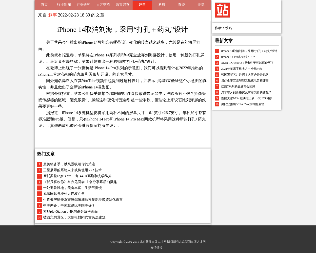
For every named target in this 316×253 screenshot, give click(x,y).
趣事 (142, 4)
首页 (44, 4)
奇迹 (181, 4)
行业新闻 (64, 4)
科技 (161, 4)
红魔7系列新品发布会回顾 (238, 86)
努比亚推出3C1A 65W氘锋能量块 (242, 104)
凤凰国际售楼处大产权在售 (64, 194)
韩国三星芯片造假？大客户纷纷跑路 (245, 74)
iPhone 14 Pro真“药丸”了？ (238, 57)
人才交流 (103, 4)
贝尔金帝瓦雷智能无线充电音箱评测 (245, 80)
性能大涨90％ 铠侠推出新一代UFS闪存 (246, 98)
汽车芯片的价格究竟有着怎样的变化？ (246, 92)
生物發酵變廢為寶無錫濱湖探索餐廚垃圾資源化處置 (83, 200)
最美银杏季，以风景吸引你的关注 (69, 164)
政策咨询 (123, 4)
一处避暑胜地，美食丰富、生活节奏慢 (72, 188)
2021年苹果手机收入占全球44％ (242, 68)
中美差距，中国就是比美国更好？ (69, 205)
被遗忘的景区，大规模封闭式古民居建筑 (74, 217)
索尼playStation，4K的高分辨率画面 (70, 211)
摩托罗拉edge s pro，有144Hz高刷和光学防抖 (77, 176)
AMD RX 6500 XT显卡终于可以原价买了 (247, 63)
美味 (201, 4)
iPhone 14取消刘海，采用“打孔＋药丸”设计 (249, 51)
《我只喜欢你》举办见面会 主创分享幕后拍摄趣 (80, 182)
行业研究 (83, 4)
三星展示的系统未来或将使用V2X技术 (72, 170)
